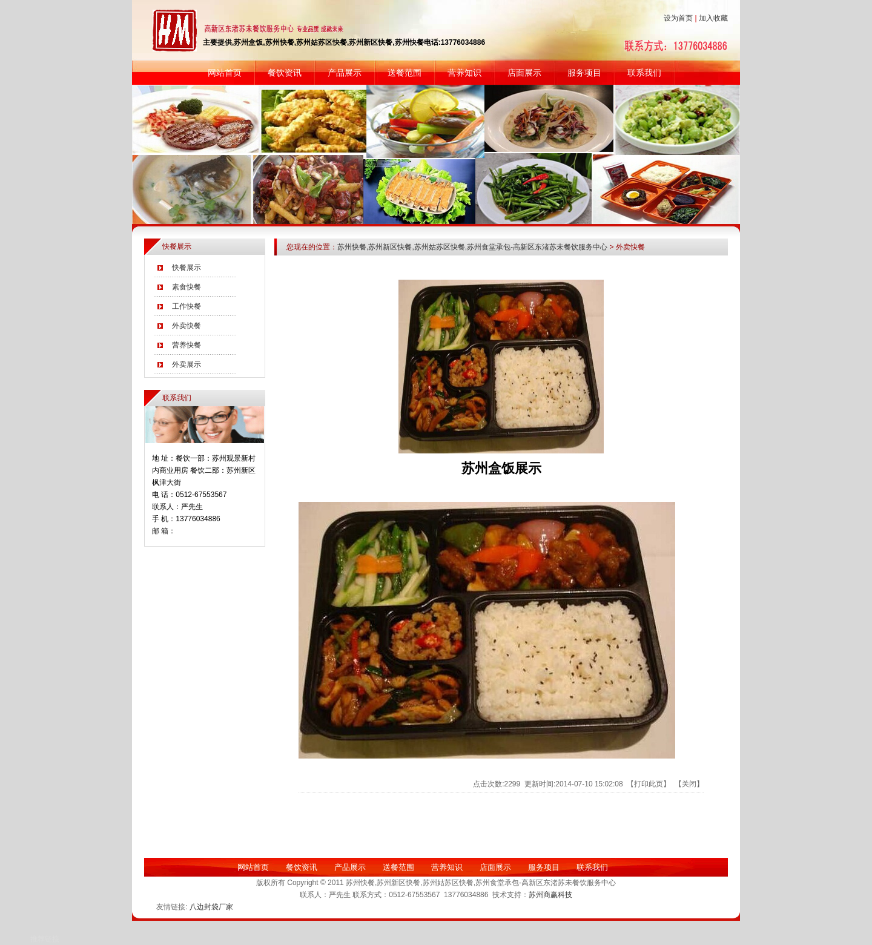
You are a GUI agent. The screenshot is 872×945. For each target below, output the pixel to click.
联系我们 (644, 72)
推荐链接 (44, 939)
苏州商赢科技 (550, 895)
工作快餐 (186, 306)
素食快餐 (186, 287)
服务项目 (584, 72)
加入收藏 (713, 18)
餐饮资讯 (285, 72)
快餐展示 (186, 267)
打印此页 (648, 784)
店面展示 (524, 72)
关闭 (689, 784)
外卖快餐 (186, 325)
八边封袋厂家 (211, 907)
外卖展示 (186, 364)
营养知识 (464, 72)
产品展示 (345, 72)
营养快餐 (186, 345)
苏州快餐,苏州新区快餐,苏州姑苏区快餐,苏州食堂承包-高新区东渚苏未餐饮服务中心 (472, 247)
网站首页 (225, 72)
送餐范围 (404, 72)
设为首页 (678, 18)
